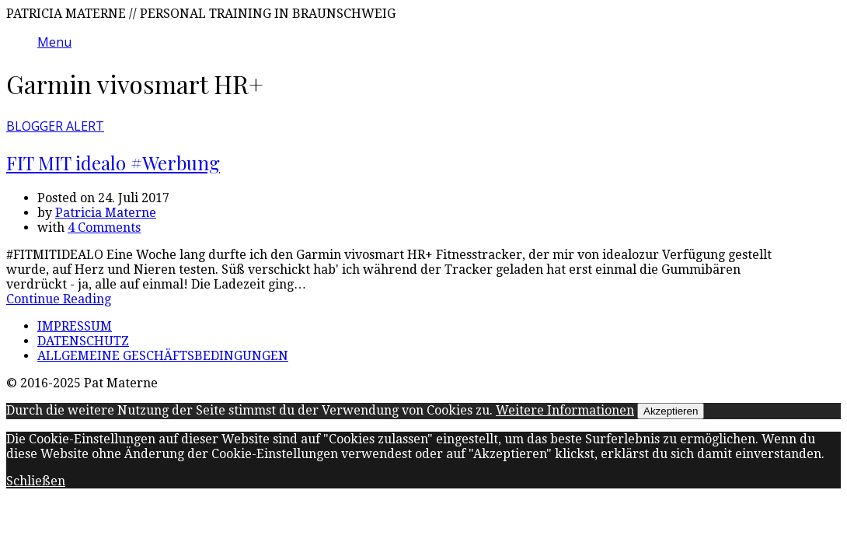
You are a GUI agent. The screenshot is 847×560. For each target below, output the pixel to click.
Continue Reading (58, 299)
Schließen (35, 481)
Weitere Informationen (565, 410)
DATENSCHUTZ (83, 341)
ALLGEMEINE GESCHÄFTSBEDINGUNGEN (162, 355)
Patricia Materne (105, 212)
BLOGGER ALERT (55, 126)
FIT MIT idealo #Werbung (113, 162)
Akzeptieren (670, 411)
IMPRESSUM (74, 326)
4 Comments (104, 227)
